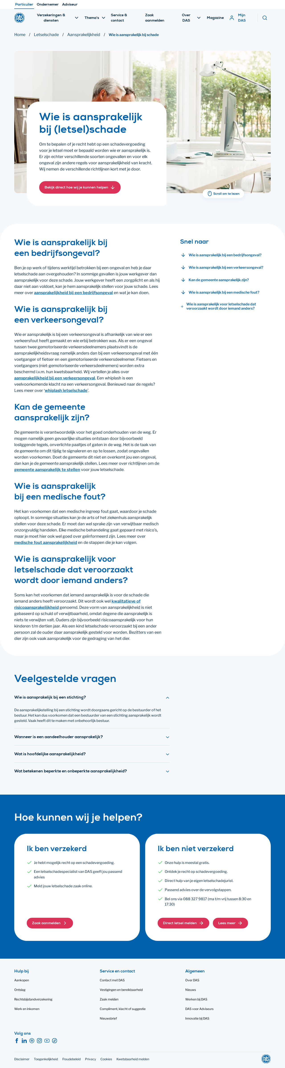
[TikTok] (54, 1041)
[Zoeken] (266, 17)
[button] (80, 187)
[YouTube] (47, 1041)
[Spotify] (31, 1041)
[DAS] (19, 17)
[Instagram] (39, 1041)
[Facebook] (16, 1041)
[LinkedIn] (24, 1041)
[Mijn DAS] (241, 17)
